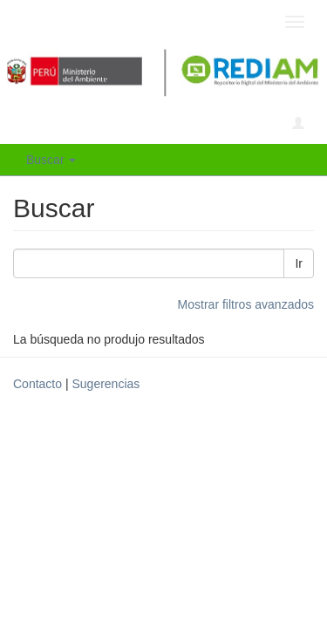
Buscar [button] (51, 160)
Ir (299, 263)
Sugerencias (106, 384)
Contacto (37, 384)
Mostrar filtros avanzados (246, 304)
